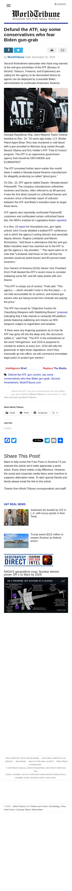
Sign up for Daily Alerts (41, 761)
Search (60, 4)
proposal (62, 312)
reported (61, 220)
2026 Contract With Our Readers (22, 758)
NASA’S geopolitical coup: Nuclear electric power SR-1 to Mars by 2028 (31, 573)
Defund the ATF (17, 374)
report (22, 226)
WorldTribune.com (30, 382)
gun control (34, 374)
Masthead (21, 761)
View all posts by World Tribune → (21, 397)
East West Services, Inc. (54, 758)
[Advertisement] (32, 654)
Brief (24, 368)
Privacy (9, 761)
